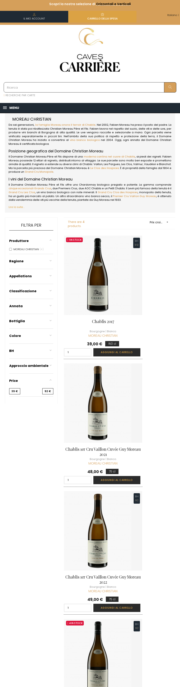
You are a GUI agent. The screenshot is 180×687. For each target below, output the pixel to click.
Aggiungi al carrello (101, 334)
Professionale (87, 622)
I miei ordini (116, 572)
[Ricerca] (90, 87)
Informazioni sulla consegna (89, 566)
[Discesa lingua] (173, 15)
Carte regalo (116, 602)
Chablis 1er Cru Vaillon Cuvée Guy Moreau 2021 (149, 306)
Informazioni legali (86, 593)
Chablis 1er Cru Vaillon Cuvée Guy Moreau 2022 (90, 416)
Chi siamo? (85, 557)
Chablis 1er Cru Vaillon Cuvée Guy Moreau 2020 (148, 416)
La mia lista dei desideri (118, 593)
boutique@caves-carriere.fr (27, 577)
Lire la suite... (17, 207)
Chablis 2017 (90, 303)
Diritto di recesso (89, 614)
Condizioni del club (151, 572)
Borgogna (48, 132)
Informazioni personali (116, 562)
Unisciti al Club (148, 564)
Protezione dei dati (87, 605)
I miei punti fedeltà (115, 581)
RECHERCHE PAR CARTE (19, 95)
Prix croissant (160, 222)
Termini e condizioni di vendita (86, 580)
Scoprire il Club (148, 557)
